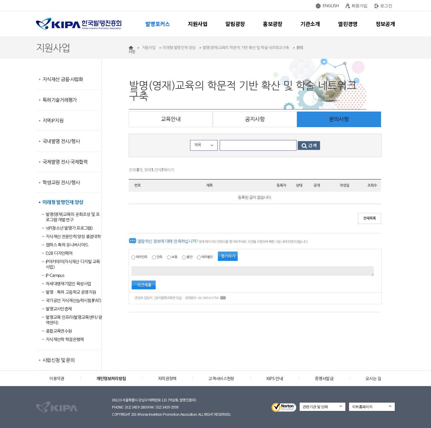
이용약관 (56, 378)
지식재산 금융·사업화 (63, 79)
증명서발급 (324, 378)
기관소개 (310, 24)
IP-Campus (55, 275)
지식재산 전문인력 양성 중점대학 (73, 236)
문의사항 (339, 119)
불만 (189, 257)
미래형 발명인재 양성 (63, 202)
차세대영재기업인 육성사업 (68, 284)
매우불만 (207, 257)
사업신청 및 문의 (59, 360)
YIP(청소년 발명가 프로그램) (69, 228)
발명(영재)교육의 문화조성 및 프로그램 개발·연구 (72, 217)
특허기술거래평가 (60, 100)
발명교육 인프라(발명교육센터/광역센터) (74, 320)
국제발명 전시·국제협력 (65, 161)
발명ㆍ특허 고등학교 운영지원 (71, 292)
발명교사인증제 (59, 309)
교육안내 (170, 119)
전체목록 (369, 218)
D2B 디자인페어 (59, 253)
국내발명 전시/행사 (61, 141)
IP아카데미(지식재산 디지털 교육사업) (73, 264)
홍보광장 (272, 24)
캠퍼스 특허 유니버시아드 (67, 245)
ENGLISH (331, 5)
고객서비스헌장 (221, 378)
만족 (159, 257)
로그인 (386, 5)
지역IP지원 (53, 120)
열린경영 (347, 24)
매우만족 (141, 257)
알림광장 (235, 24)
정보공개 (385, 24)
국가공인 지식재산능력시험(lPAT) (73, 300)
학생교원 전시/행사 (61, 182)
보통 (174, 257)
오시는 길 (373, 378)
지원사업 (197, 24)
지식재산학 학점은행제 (65, 339)
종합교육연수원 (59, 331)
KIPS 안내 (274, 378)
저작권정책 (167, 378)
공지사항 (255, 119)
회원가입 (359, 5)
